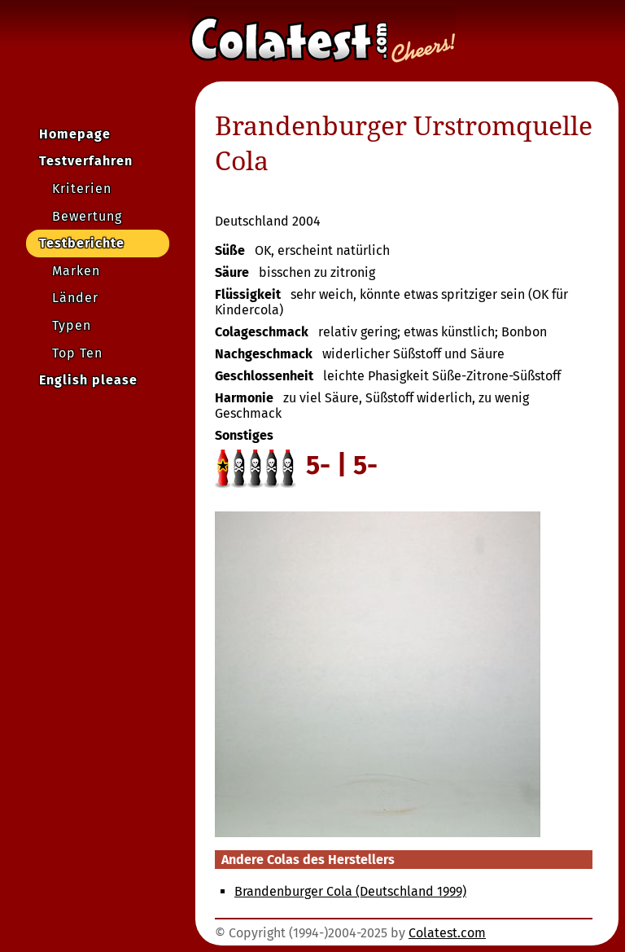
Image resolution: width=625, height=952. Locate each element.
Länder (75, 297)
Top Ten (77, 353)
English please (88, 380)
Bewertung (87, 216)
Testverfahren (86, 161)
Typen (71, 325)
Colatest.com (447, 933)
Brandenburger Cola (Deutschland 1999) (350, 891)
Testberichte (82, 243)
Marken (76, 271)
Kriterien (81, 188)
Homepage (75, 134)
